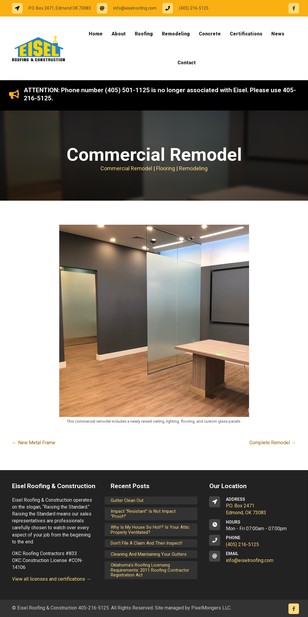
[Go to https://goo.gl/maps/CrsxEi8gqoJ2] (252, 506)
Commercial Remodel (126, 168)
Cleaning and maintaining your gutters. (149, 554)
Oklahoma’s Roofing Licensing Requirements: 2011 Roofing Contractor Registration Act (150, 570)
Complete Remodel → (272, 442)
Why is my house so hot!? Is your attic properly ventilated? (150, 529)
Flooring (165, 168)
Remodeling (193, 168)
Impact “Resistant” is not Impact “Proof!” (143, 514)
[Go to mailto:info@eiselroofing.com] (129, 8)
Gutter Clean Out (127, 500)
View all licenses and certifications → (51, 579)
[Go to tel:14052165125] (188, 8)
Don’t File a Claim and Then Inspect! (146, 543)
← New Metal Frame (33, 442)
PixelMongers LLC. (211, 608)
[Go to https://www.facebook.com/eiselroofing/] (293, 8)
